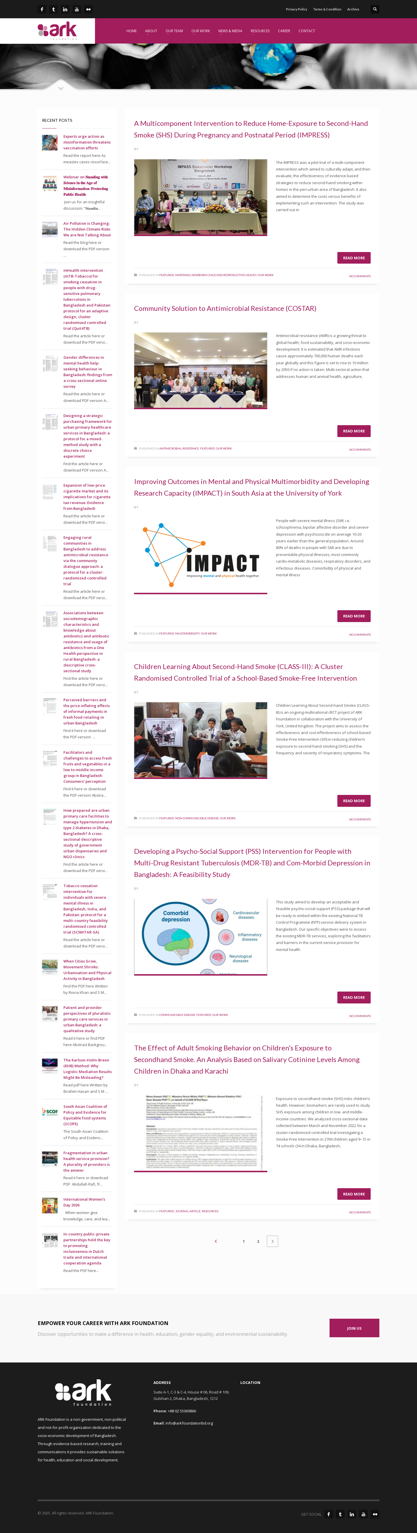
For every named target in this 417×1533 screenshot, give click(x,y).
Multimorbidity (187, 633)
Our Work (266, 275)
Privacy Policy (296, 9)
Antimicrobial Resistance (179, 448)
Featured (166, 275)
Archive (353, 9)
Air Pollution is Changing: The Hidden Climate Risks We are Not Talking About (87, 229)
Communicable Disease (177, 1014)
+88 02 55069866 (182, 1411)
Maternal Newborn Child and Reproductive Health (216, 275)
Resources (210, 1211)
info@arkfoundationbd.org (189, 1423)
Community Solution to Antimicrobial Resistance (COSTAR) (225, 308)
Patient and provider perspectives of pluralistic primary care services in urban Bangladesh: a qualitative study (87, 1019)
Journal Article (188, 1211)
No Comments (360, 276)
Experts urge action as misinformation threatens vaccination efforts (87, 142)
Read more (354, 257)
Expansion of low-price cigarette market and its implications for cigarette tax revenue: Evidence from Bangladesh (87, 497)
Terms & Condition (327, 9)
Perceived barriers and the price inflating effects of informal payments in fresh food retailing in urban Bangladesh (86, 711)
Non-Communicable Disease (197, 818)
